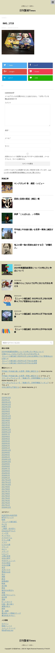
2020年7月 (6, 434)
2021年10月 (6, 418)
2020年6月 (6, 436)
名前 (7, 130)
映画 (3, 583)
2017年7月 (6, 491)
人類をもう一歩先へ (27, 645)
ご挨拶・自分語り (9, 529)
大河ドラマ (6, 570)
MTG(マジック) (8, 517)
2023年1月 (6, 400)
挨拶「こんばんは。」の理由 (27, 214)
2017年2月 (6, 503)
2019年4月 (6, 455)
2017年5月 (6, 496)
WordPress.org (7, 630)
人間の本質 (6, 556)
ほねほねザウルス (9, 531)
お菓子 (4, 526)
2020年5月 (6, 439)
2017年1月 (6, 505)
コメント (8, 102)
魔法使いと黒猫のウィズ (11, 613)
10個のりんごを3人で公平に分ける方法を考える (20, 354)
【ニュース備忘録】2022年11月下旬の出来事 (19, 361)
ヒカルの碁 (6, 545)
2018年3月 (6, 473)
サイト (7, 146)
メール (7, 138)
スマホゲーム (7, 538)
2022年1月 (6, 414)
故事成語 (5, 581)
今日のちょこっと (9, 561)
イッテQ (5, 533)
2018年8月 (6, 466)
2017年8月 (6, 489)
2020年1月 (6, 448)
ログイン (5, 624)
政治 (3, 579)
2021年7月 (6, 423)
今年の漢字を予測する (10, 387)
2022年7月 (6, 409)
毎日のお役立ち (8, 590)
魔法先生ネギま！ (9, 615)
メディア (5, 551)
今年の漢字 (6, 558)
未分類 (4, 586)
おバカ (4, 524)
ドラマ (4, 542)
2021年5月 (6, 425)
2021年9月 (6, 420)
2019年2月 (6, 457)
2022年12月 (6, 402)
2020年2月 (6, 446)
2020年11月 (6, 432)
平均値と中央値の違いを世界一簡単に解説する (20, 371)
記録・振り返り (8, 604)
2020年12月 (6, 430)
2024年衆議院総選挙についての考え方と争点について (23, 352)
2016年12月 (6, 507)
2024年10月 (6, 398)
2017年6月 (6, 494)
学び (3, 574)
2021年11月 (6, 416)
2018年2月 (6, 475)
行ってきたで (7, 602)
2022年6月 (6, 411)
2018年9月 (6, 464)
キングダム (6, 535)
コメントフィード (9, 628)
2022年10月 (6, 407)
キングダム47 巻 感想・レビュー (29, 183)
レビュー (5, 554)
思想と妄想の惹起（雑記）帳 (27, 199)
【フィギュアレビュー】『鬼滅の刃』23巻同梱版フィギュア (25, 378)
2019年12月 (6, 450)
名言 (3, 567)
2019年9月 (6, 452)
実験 (3, 577)
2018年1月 (6, 478)
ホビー (4, 549)
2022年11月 (6, 404)
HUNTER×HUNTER (9, 515)
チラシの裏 (6, 540)
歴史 (3, 588)
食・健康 (5, 611)
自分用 (4, 597)
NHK (3, 520)
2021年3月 (6, 427)
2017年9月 (6, 487)
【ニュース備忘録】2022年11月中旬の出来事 (19, 363)
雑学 (3, 609)
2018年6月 (6, 471)
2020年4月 (6, 441)
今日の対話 (6, 563)
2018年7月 (6, 468)
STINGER (47, 649)
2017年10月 (6, 484)
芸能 (3, 599)
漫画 (3, 593)
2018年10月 (6, 462)
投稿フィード (7, 626)
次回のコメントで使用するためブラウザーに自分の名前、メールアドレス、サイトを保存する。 (27, 158)
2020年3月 (6, 443)
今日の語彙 (6, 565)
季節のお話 (6, 572)
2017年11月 (6, 482)
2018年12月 (6, 459)
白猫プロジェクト (9, 595)
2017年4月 (6, 498)
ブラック (5, 547)
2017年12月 (6, 480)
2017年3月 (6, 500)
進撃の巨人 (6, 606)
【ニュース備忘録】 (9, 522)
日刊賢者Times (27, 10)
